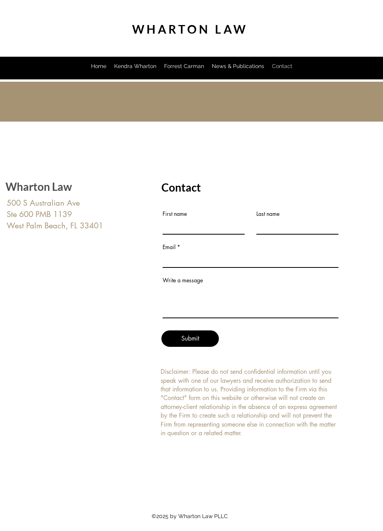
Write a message (183, 280)
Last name (267, 214)
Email (169, 247)
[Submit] (190, 338)
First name (175, 214)
